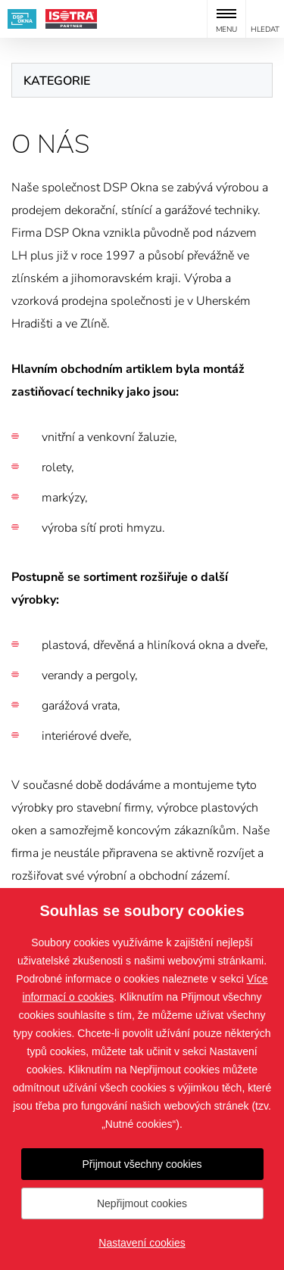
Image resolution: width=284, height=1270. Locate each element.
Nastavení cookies (141, 1243)
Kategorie (56, 81)
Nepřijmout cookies (142, 1203)
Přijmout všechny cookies (142, 1164)
